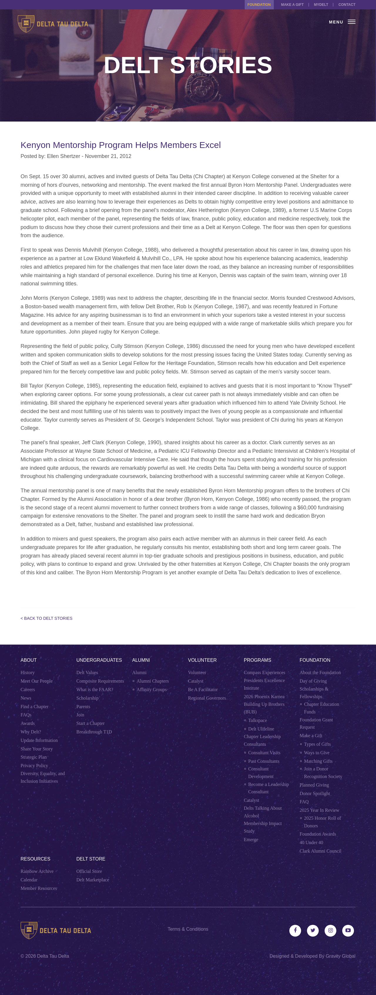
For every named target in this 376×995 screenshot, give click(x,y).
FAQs (26, 714)
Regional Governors (207, 698)
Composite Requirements (100, 681)
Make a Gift (292, 5)
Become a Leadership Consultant (268, 788)
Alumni (141, 660)
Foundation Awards (318, 833)
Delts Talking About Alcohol (263, 812)
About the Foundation (320, 672)
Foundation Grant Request (316, 723)
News (26, 698)
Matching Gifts (318, 761)
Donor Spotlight (315, 793)
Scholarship (87, 698)
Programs (257, 660)
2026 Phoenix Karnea (264, 696)
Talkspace (257, 720)
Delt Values (87, 672)
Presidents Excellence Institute (264, 684)
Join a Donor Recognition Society (323, 772)
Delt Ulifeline (261, 728)
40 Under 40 (311, 842)
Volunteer (202, 660)
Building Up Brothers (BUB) (264, 708)
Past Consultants (263, 761)
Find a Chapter (34, 706)
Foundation (259, 5)
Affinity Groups (152, 689)
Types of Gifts (317, 744)
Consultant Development (260, 772)
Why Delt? (31, 731)
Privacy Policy (34, 765)
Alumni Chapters (153, 681)
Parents (83, 706)
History (28, 672)
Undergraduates (99, 660)
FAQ (304, 801)
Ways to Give (317, 752)
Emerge (251, 839)
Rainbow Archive (37, 871)
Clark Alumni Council (320, 850)
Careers (28, 689)
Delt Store (90, 858)
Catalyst (195, 681)
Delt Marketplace (92, 879)
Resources (35, 858)
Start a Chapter (90, 723)
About (29, 660)
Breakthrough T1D (94, 731)
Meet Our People (37, 681)
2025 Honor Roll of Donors (322, 822)
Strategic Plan (34, 757)
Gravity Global (340, 956)
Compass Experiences (264, 672)
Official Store (89, 871)
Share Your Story (37, 748)
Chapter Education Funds (321, 708)
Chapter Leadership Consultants (262, 740)
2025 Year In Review (319, 810)
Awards (28, 723)
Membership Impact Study (263, 827)
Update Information (39, 740)
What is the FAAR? (94, 689)
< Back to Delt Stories (47, 618)
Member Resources (39, 888)
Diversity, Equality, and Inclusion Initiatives (43, 777)
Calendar (29, 879)
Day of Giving (313, 681)
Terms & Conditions (188, 929)
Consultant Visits (264, 752)
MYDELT (321, 5)
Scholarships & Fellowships (314, 692)
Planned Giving (314, 784)
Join (80, 714)
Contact (346, 5)
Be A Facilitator (203, 689)
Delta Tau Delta (53, 956)
